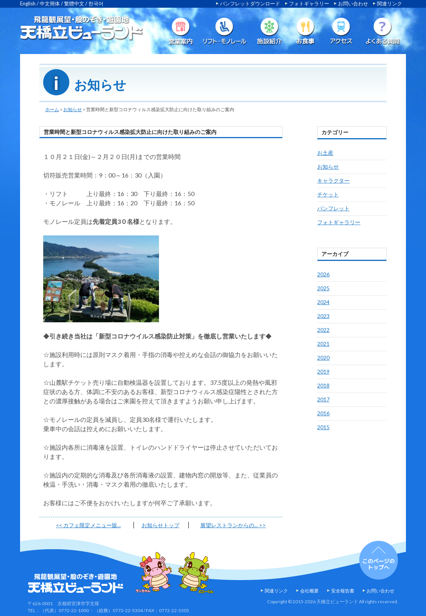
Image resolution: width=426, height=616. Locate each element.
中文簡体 (50, 3)
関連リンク (389, 3)
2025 (323, 288)
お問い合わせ (353, 3)
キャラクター (333, 180)
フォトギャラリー (309, 3)
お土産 (325, 152)
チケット (328, 194)
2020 (323, 357)
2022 (323, 330)
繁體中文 (74, 3)
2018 (323, 385)
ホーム (52, 109)
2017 (323, 399)
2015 (323, 427)
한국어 (95, 3)
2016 (323, 413)
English (28, 3)
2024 (323, 302)
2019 (323, 371)
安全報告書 (342, 591)
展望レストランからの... (233, 525)
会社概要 (309, 591)
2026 (323, 274)
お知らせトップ (160, 525)
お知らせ (72, 109)
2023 (323, 316)
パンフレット (333, 208)
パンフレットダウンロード (250, 3)
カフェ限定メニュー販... (88, 525)
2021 (323, 343)
